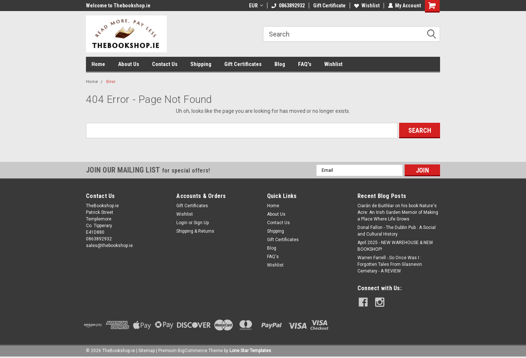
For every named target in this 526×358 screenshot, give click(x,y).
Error (110, 81)
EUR (256, 5)
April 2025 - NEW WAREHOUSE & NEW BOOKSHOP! (395, 246)
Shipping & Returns (195, 231)
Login (181, 222)
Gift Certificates (243, 64)
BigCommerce (192, 350)
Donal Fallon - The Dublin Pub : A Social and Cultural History (396, 231)
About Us (128, 64)
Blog (279, 64)
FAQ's (304, 64)
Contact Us (164, 64)
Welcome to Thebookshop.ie (118, 5)
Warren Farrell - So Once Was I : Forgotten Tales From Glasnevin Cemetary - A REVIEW (389, 264)
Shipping (200, 64)
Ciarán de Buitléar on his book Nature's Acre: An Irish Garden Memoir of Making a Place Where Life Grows (397, 212)
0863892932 (287, 5)
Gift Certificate (329, 5)
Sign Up (201, 222)
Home (98, 64)
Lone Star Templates (250, 350)
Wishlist (366, 5)
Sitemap (146, 350)
